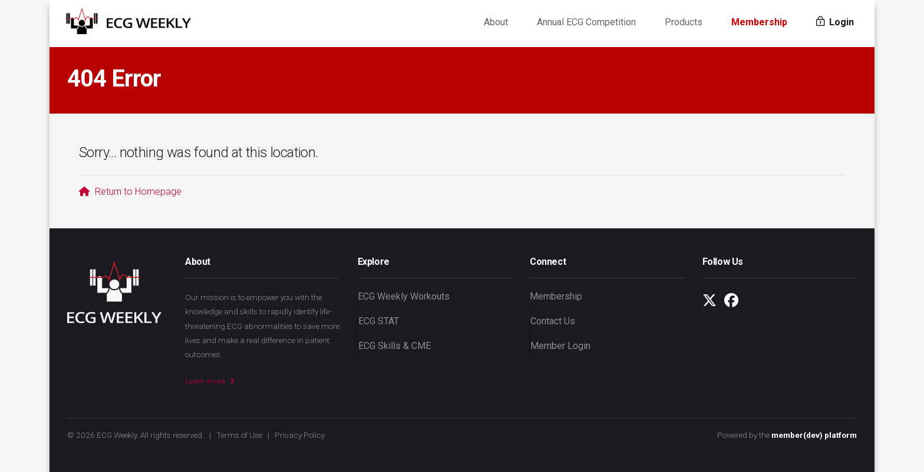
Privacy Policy (300, 435)
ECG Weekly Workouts (404, 296)
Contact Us (552, 321)
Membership (759, 23)
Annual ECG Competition (586, 23)
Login (835, 23)
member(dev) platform (814, 435)
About (496, 23)
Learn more (210, 380)
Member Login (560, 345)
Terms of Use (239, 435)
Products (683, 23)
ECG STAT (378, 321)
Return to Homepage (130, 191)
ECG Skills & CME (394, 345)
